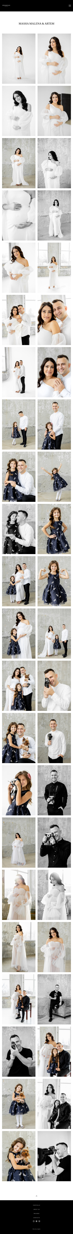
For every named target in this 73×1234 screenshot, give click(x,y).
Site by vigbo (36, 1229)
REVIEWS (36, 1213)
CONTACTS (36, 1217)
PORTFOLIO (36, 1205)
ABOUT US (36, 1209)
